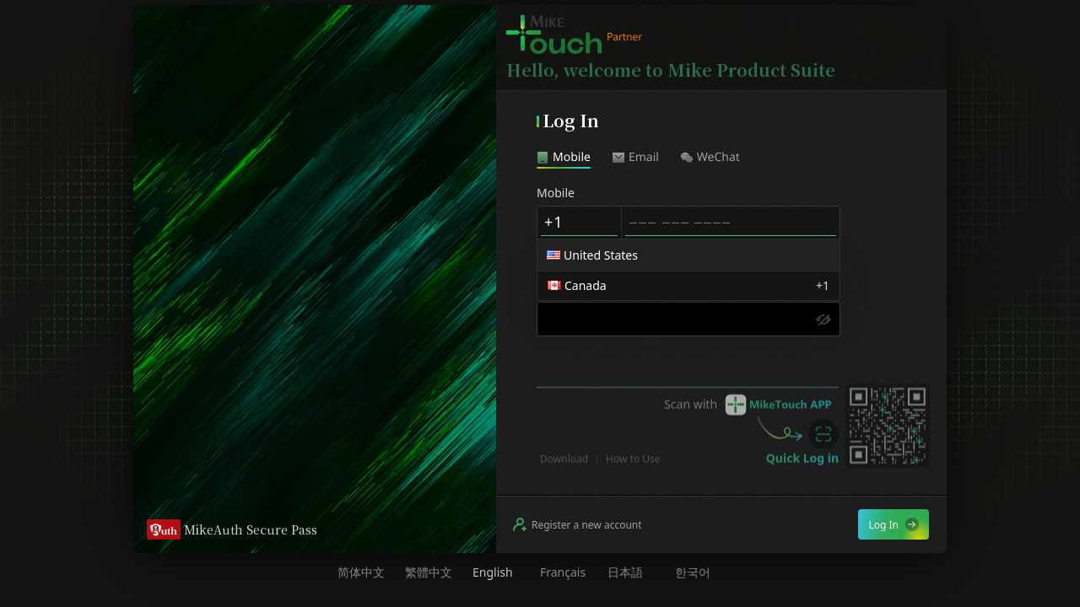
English (492, 572)
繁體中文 (428, 572)
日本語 (625, 572)
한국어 (692, 572)
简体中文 (361, 572)
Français (563, 572)
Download (564, 472)
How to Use (633, 472)
